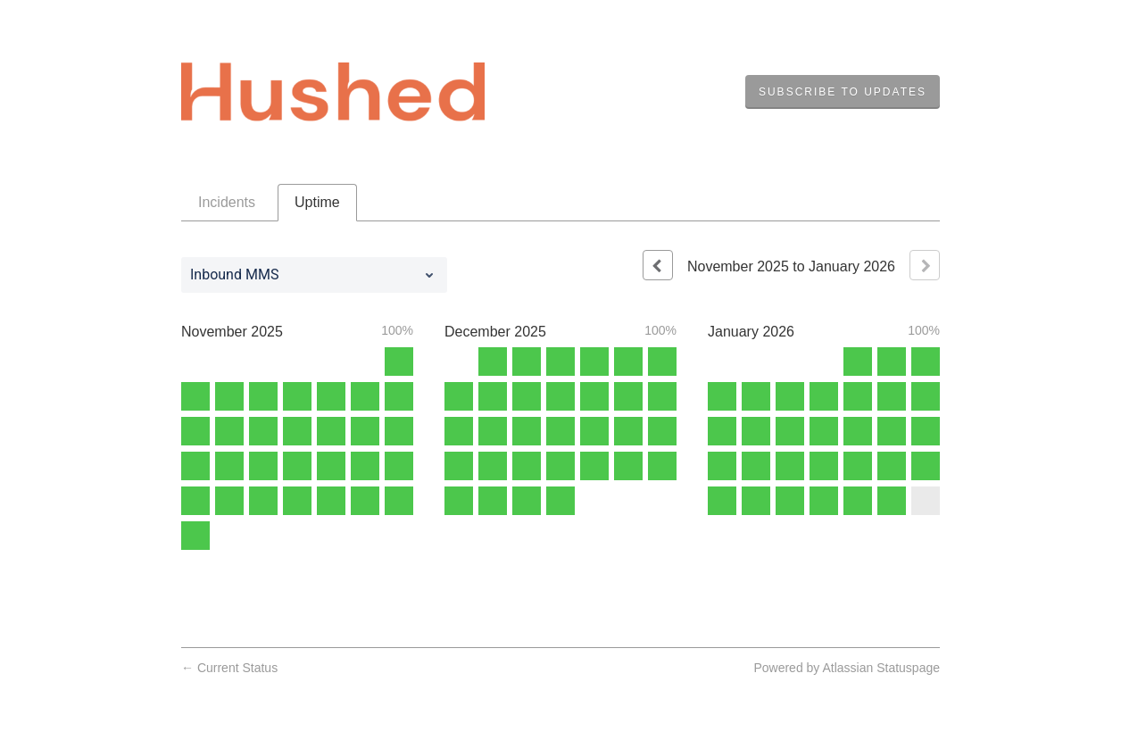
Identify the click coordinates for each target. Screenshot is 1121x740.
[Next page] (924, 265)
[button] (842, 92)
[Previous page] (658, 265)
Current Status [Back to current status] (229, 668)
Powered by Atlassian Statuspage (846, 668)
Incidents (226, 202)
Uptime (317, 202)
